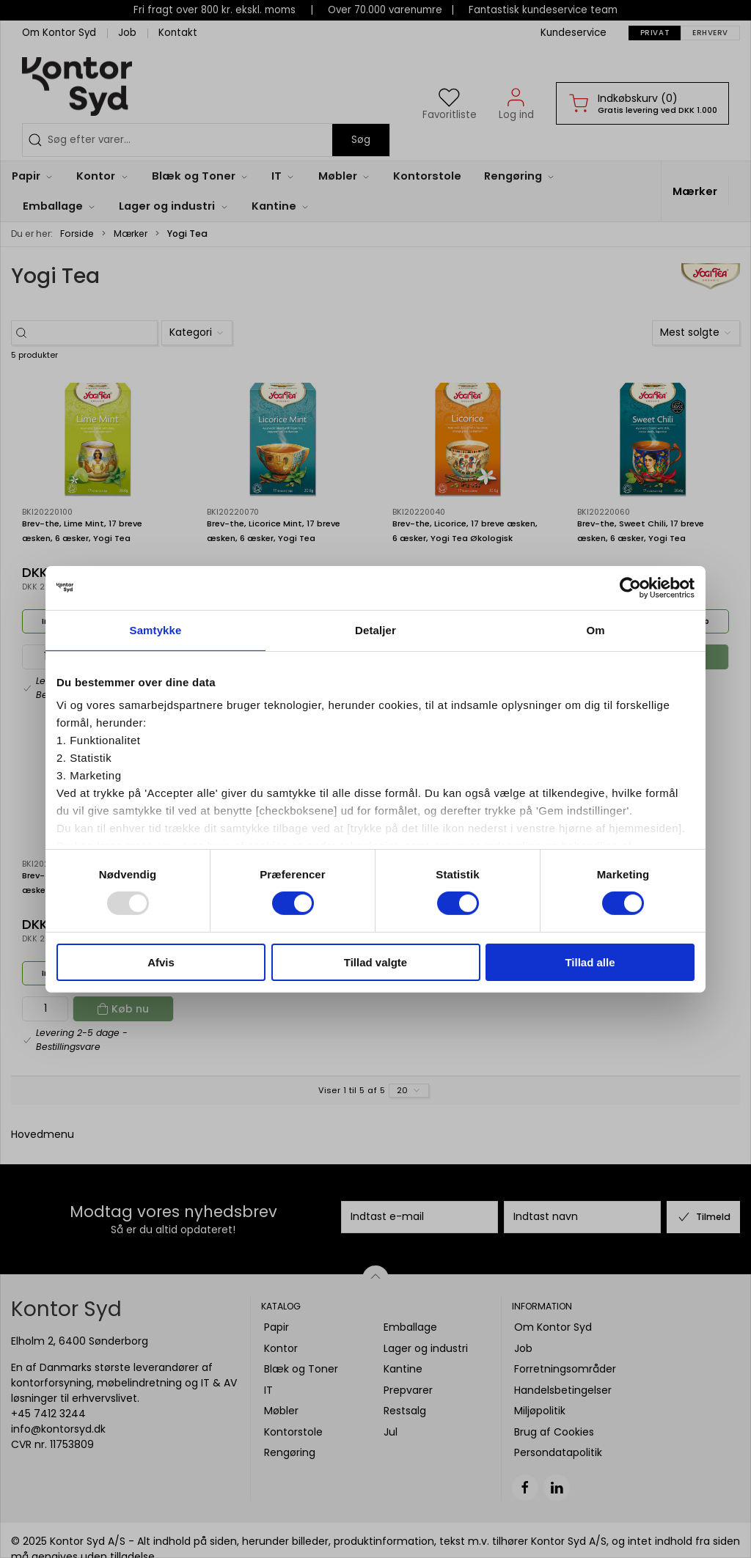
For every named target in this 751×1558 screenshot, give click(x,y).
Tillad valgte (375, 962)
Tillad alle (590, 962)
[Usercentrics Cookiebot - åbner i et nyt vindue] (630, 587)
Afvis (161, 962)
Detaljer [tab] (375, 629)
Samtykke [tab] (156, 629)
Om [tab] (595, 629)
